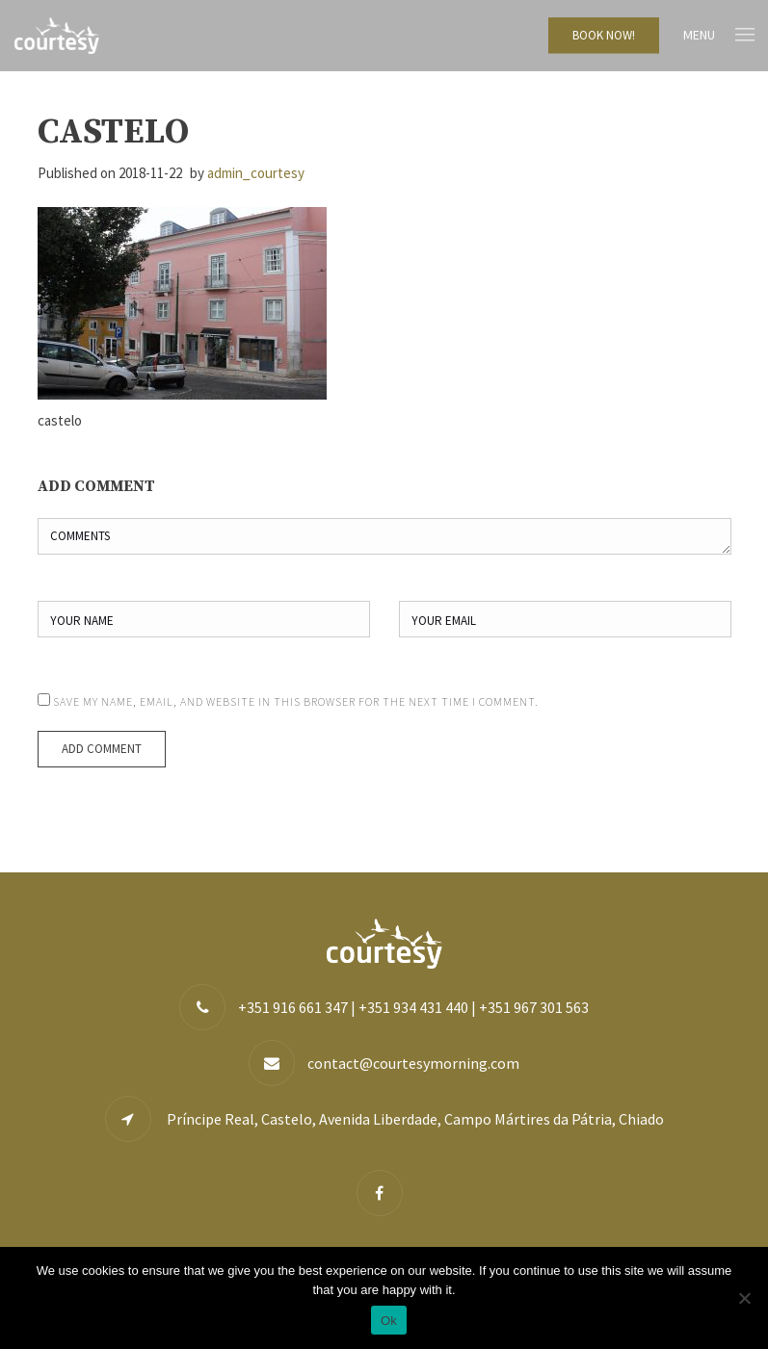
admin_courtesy (256, 173)
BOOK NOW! (603, 35)
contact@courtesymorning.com (413, 1063)
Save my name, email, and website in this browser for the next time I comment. (296, 701)
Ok (389, 1320)
